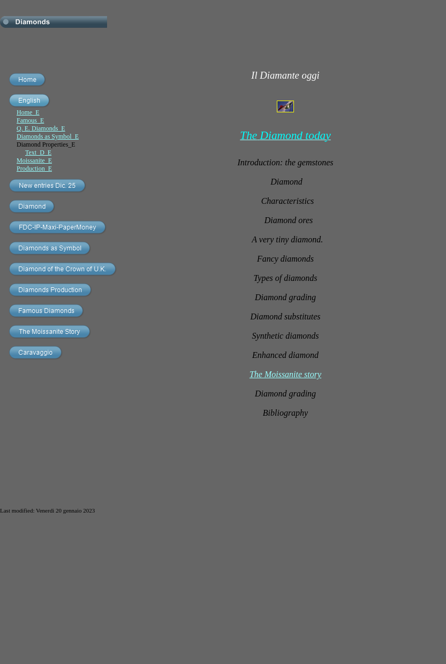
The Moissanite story (285, 374)
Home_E (28, 112)
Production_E (34, 168)
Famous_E (30, 120)
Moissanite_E (34, 160)
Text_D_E (38, 152)
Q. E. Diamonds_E (41, 128)
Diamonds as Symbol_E (48, 136)
